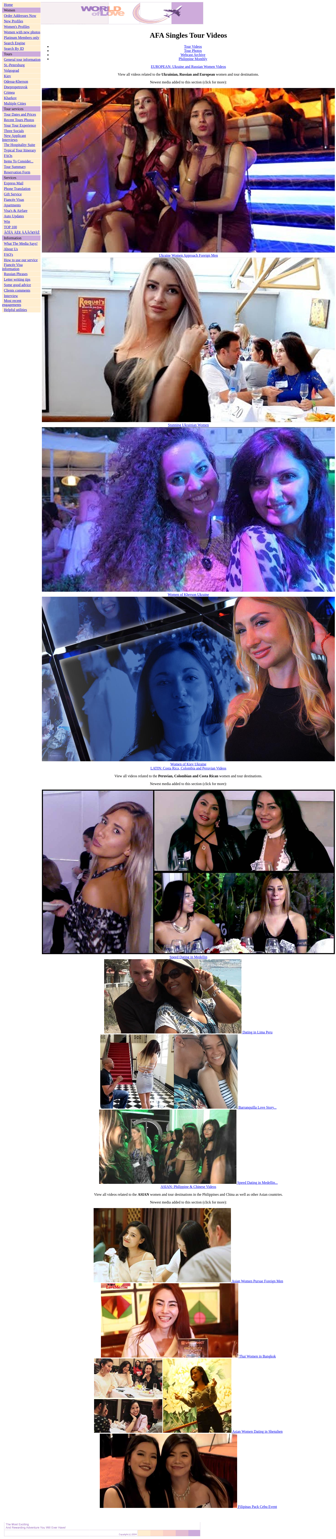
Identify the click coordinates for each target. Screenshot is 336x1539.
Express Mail (13, 183)
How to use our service (21, 260)
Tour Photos (193, 51)
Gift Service (13, 194)
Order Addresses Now (20, 16)
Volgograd (11, 70)
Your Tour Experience (20, 125)
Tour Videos (193, 46)
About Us (11, 249)
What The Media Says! (21, 243)
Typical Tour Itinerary (20, 150)
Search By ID (14, 49)
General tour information (22, 59)
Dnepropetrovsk (15, 87)
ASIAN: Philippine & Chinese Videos (188, 1187)
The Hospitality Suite (19, 145)
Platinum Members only (21, 38)
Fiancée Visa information (12, 267)
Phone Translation (17, 189)
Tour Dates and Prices (20, 114)
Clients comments (17, 290)
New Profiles (13, 21)
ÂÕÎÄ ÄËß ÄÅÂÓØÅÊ (22, 232)
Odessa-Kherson (16, 81)
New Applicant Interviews (14, 138)
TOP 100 (10, 227)
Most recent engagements (11, 303)
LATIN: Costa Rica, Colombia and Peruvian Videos (188, 768)
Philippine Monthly (193, 59)
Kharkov (10, 98)
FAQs (8, 156)
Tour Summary (15, 167)
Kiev (7, 76)
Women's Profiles (17, 27)
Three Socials (14, 131)
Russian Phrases (16, 274)
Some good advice (17, 285)
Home (8, 5)
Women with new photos (22, 32)
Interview (11, 296)
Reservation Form (17, 172)
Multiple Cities (15, 103)
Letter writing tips (17, 279)
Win (7, 222)
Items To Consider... (18, 161)
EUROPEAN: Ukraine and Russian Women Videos (188, 67)
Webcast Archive (193, 55)
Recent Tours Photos (19, 120)
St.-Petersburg (14, 65)
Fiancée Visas (14, 200)
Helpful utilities (15, 310)
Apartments (12, 205)
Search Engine (14, 43)
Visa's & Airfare (15, 211)
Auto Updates (14, 216)
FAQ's (8, 254)
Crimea (9, 92)
